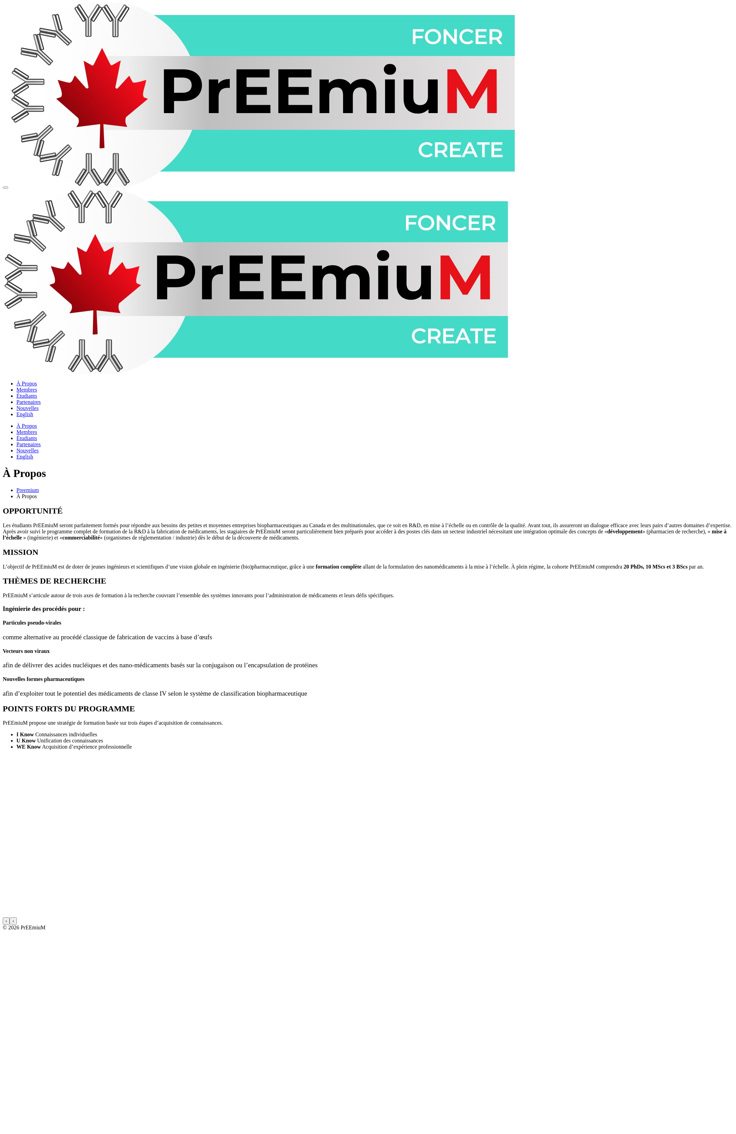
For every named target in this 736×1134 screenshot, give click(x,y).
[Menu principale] (5, 188)
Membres (26, 390)
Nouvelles (27, 408)
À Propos (26, 383)
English (24, 414)
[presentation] (6, 921)
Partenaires (28, 402)
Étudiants (26, 396)
